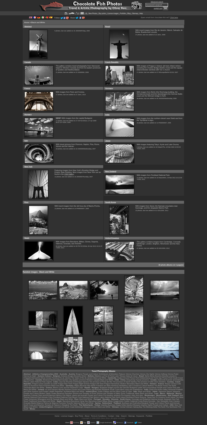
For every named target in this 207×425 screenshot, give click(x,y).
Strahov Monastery (127, 384)
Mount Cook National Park (82, 397)
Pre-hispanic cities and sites (132, 395)
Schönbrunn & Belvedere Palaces (112, 374)
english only (158, 8)
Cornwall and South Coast (64, 407)
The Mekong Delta (150, 407)
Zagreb (49, 382)
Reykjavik (105, 389)
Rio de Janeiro (65, 378)
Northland (130, 397)
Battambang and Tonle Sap (151, 378)
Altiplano (97, 376)
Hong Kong (130, 380)
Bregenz (79, 374)
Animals (44, 397)
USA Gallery (69, 174)
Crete (81, 388)
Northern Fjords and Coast (75, 389)
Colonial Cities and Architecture (43, 395)
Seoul (26, 401)
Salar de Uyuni (131, 376)
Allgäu (76, 386)
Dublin (100, 391)
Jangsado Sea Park (171, 399)
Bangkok (144, 403)
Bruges (71, 376)
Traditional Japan (132, 393)
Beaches (27, 395)
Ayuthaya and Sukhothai (131, 403)
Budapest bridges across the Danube (114, 388)
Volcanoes (33, 399)
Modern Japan (45, 393)
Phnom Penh (167, 378)
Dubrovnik (162, 380)
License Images (67, 416)
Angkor (120, 378)
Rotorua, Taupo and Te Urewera (152, 397)
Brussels (77, 376)
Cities (50, 397)
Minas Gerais (46, 378)
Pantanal (55, 378)
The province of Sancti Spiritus (125, 382)
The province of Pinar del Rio (100, 382)
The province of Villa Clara (147, 382)
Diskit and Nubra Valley (158, 389)
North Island (120, 397)
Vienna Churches (132, 374)
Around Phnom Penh (131, 378)
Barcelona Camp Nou (79, 401)
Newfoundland (56, 380)
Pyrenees (47, 386)
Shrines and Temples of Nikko (108, 393)
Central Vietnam (126, 407)
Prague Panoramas (112, 384)
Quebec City (67, 380)
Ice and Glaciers (51, 389)
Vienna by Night (30, 376)
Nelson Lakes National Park (104, 397)
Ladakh (51, 391)
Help (141, 13)
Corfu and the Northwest (68, 388)
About (87, 416)
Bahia (147, 376)
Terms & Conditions (98, 416)
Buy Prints (79, 416)
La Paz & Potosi (108, 376)
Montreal (46, 380)
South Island (170, 397)
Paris (41, 386)
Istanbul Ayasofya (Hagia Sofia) (113, 405)
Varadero (162, 382)
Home (26, 22)
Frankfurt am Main (103, 386)
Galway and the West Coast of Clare (117, 391)
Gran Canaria (174, 401)
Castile (127, 401)
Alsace (167, 384)
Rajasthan (59, 391)
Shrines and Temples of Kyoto (84, 393)
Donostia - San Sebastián (158, 401)
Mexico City (60, 395)
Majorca (40, 403)
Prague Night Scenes (81, 384)
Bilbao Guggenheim (116, 401)
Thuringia (27, 388)
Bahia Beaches (156, 376)
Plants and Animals (93, 389)
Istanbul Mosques (133, 405)
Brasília (165, 376)
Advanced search (157, 2)
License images (113, 13)
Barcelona (67, 401)
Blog (129, 13)
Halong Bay (137, 407)
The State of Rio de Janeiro (82, 378)
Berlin (93, 386)
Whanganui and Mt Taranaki (49, 399)
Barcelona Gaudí (95, 401)
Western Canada (93, 380)
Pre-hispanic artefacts (111, 395)
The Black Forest (161, 386)
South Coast (115, 389)
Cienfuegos (77, 382)
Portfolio (123, 13)
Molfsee (151, 386)
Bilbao (104, 401)
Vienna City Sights (147, 374)
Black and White (38, 22)
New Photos (92, 13)
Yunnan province (142, 380)
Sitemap (135, 13)
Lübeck (144, 386)
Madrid (34, 403)
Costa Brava (143, 401)
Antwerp (64, 376)
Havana (86, 382)
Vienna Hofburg (161, 374)
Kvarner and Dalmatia (174, 380)
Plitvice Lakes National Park (35, 382)
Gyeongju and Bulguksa (140, 399)
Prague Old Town (97, 384)
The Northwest (172, 407)
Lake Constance (134, 386)
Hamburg (114, 386)
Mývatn (61, 389)
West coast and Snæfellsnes (131, 389)
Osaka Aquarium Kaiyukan (61, 393)
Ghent (84, 376)
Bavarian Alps (85, 386)
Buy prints (102, 13)
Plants (136, 397)
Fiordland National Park (62, 397)
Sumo (123, 393)
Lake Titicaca (120, 376)
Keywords (140, 416)
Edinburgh (79, 407)
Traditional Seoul (35, 401)
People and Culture (90, 374)
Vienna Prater (173, 374)
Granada (27, 403)
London (94, 407)
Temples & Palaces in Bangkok (57, 405)
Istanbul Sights (147, 405)
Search (124, 416)
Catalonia (133, 401)
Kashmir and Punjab (40, 391)
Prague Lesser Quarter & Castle (45, 384)
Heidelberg (123, 386)
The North (172, 386)
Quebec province (79, 380)
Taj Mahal (67, 391)
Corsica (174, 384)
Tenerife (70, 403)
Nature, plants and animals (76, 395)
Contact (111, 416)
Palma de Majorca (51, 403)
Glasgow (87, 407)
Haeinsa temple (157, 399)
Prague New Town (65, 384)
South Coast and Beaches (34, 405)
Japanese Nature (165, 391)
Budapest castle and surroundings (143, 388)
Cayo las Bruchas (66, 382)
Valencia (76, 403)
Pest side (176, 388)
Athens (55, 388)
